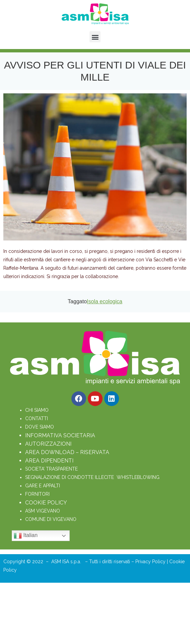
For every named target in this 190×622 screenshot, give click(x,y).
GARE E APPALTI (42, 485)
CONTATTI (36, 418)
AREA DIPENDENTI (49, 460)
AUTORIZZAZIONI (48, 444)
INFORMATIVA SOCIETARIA (60, 435)
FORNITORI (37, 494)
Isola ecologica (104, 301)
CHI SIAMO (37, 410)
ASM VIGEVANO (42, 511)
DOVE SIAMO (39, 427)
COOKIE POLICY (46, 502)
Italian (26, 536)
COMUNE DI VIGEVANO (50, 519)
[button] (95, 36)
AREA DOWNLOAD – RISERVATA (67, 452)
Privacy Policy (151, 561)
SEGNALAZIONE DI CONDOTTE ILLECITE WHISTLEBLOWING (92, 477)
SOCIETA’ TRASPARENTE (51, 469)
